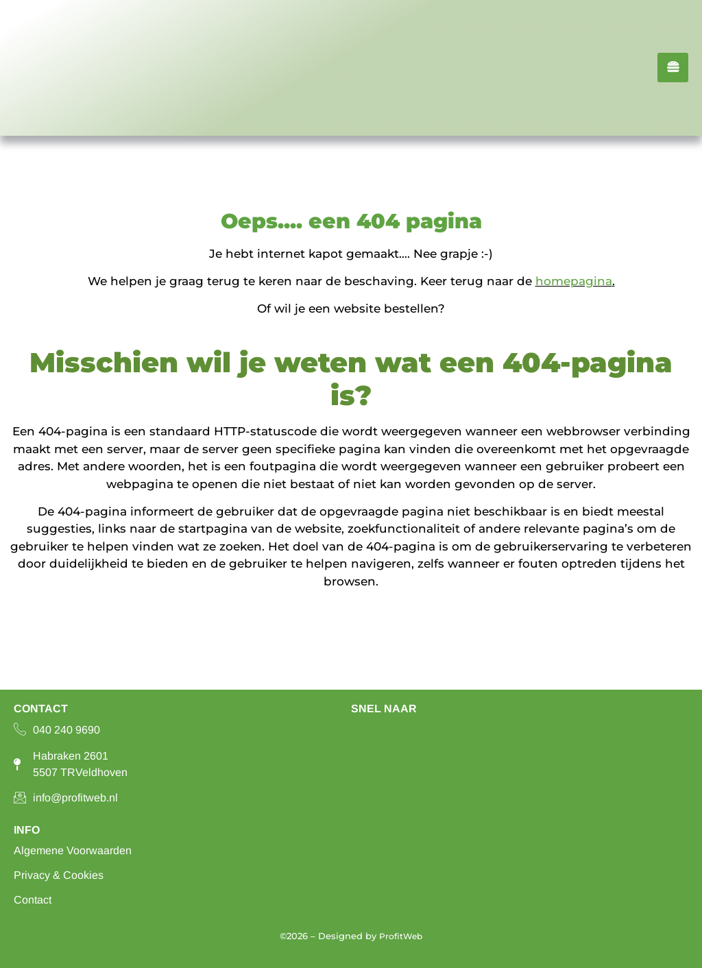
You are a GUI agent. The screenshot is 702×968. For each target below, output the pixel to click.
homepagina (573, 281)
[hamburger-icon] (672, 67)
